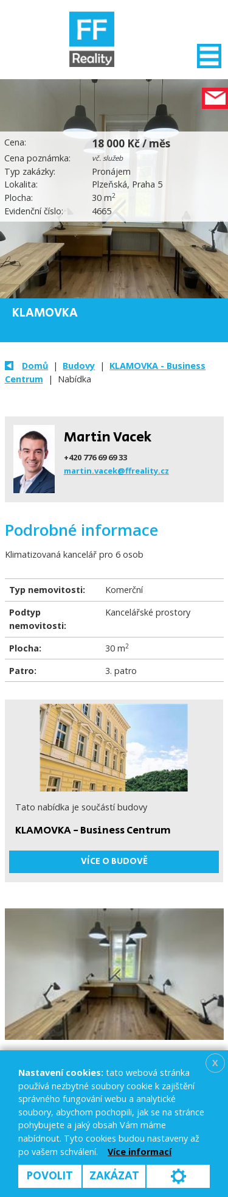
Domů (35, 365)
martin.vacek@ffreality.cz (116, 470)
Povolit (50, 1176)
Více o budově (114, 861)
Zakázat (114, 1176)
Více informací (139, 1151)
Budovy (79, 365)
